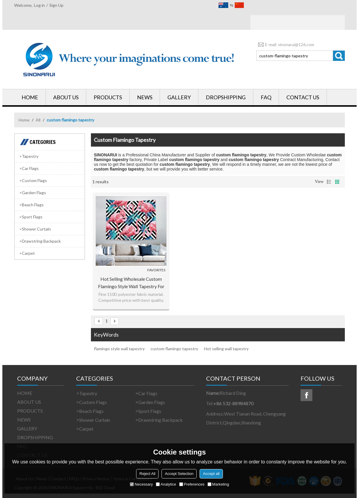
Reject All (147, 473)
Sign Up (56, 5)
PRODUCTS (108, 97)
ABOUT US (66, 97)
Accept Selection (179, 473)
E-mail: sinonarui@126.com (285, 44)
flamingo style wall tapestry (119, 348)
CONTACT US (302, 97)
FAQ (266, 97)
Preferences (192, 484)
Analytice (166, 484)
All (38, 119)
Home (24, 119)
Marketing (218, 484)
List (329, 182)
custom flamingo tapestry (174, 348)
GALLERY (179, 97)
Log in (39, 5)
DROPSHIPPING (226, 97)
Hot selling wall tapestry (226, 348)
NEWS (144, 97)
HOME (30, 97)
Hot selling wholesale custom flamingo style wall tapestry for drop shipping (131, 283)
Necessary (141, 484)
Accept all (211, 473)
